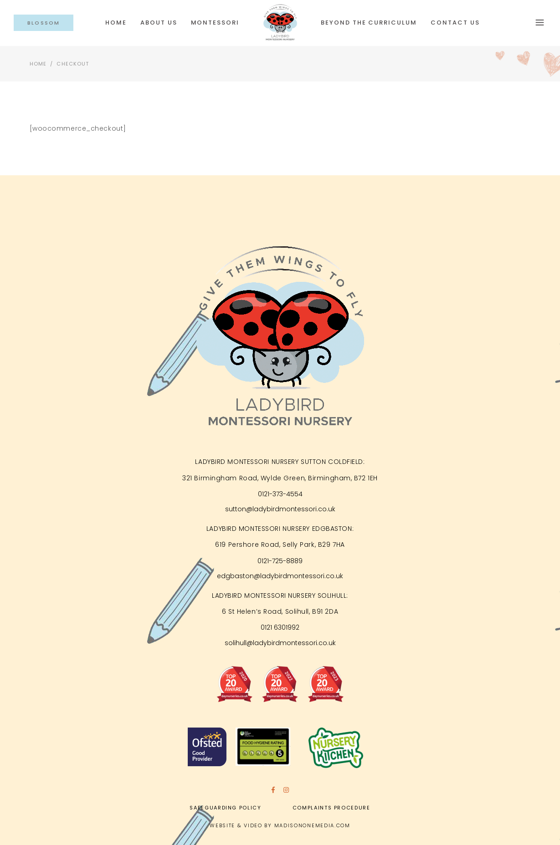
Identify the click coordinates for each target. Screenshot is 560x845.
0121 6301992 (280, 627)
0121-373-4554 (280, 494)
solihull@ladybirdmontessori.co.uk (280, 642)
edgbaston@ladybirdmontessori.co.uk (280, 575)
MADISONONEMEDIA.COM (312, 825)
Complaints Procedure (331, 807)
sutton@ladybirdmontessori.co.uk (280, 509)
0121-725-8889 (280, 560)
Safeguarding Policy (225, 807)
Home (38, 63)
